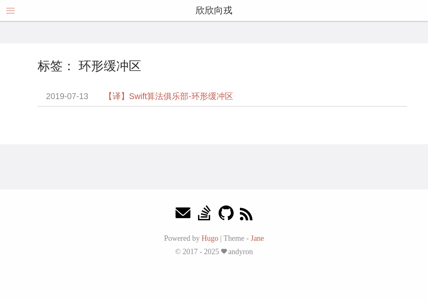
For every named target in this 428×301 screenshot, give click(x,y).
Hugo (209, 238)
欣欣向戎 (214, 10)
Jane (257, 238)
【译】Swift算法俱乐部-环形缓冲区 (168, 96)
